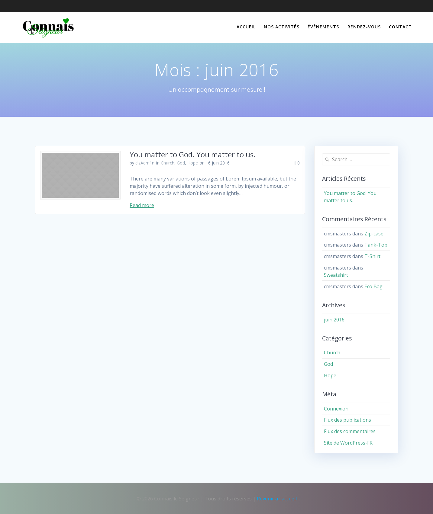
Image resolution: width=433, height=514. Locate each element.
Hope (192, 163)
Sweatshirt (336, 275)
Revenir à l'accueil (277, 498)
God (181, 163)
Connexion (336, 408)
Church (167, 163)
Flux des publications (347, 420)
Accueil (246, 27)
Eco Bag (373, 286)
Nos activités (281, 27)
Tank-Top (375, 244)
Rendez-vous (364, 27)
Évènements (323, 27)
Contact (400, 27)
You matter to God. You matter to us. (193, 154)
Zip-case (373, 233)
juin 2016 (334, 319)
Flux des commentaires (350, 431)
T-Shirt (372, 256)
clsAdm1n (144, 163)
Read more (142, 205)
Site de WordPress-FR (348, 442)
